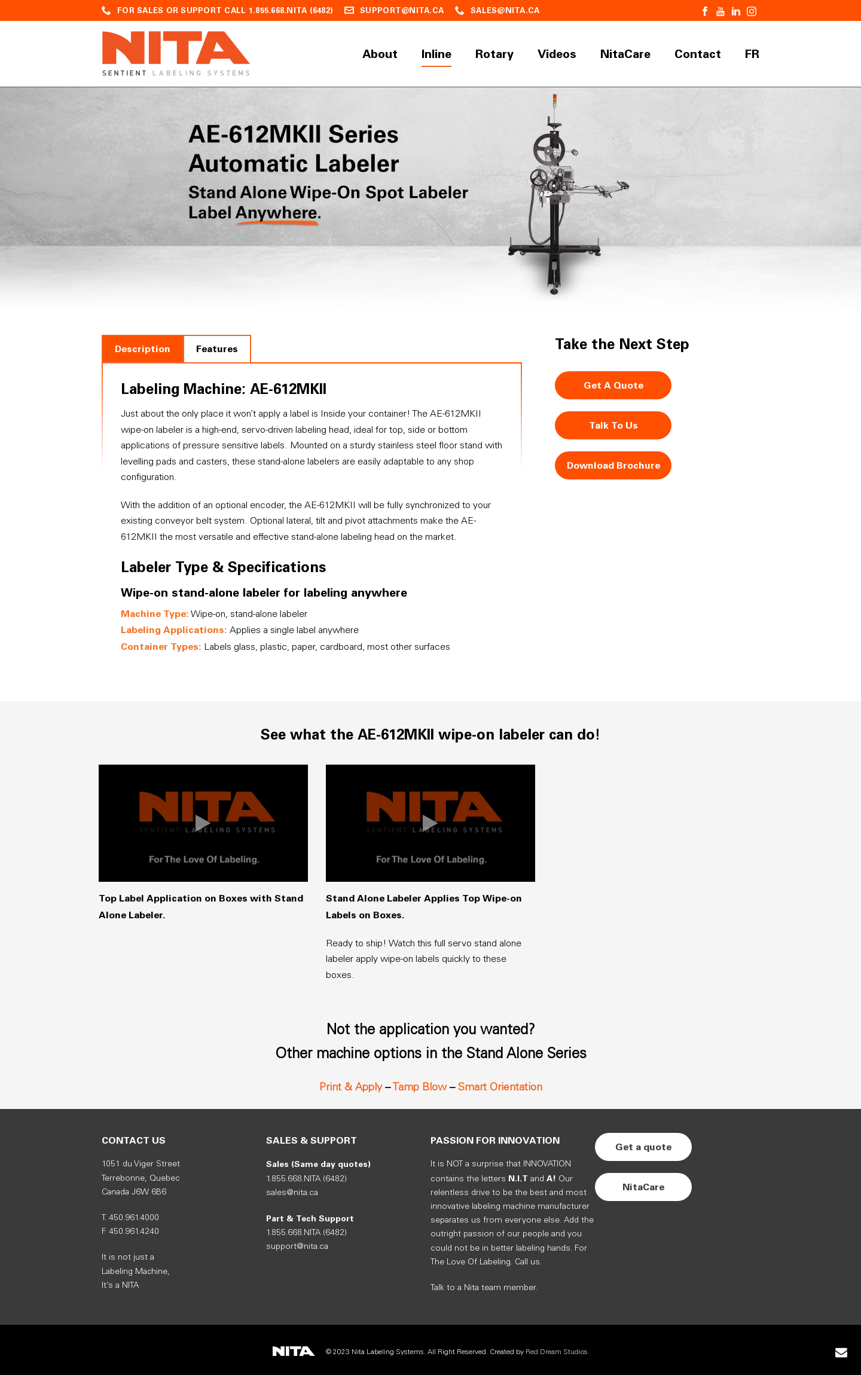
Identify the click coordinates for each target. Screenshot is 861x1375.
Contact (697, 54)
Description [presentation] (142, 349)
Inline (436, 54)
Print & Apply (350, 1087)
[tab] (143, 349)
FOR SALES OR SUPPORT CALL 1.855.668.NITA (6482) (225, 10)
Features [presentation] (217, 349)
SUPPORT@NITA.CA (402, 10)
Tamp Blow (419, 1087)
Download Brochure (613, 465)
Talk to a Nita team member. (484, 1288)
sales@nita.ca (292, 1193)
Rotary (494, 54)
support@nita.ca (297, 1247)
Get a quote (643, 1147)
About (380, 54)
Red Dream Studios (557, 1352)
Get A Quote (613, 385)
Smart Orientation (500, 1087)
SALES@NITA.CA (505, 10)
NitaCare (625, 54)
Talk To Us (613, 425)
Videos (557, 54)
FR (752, 54)
